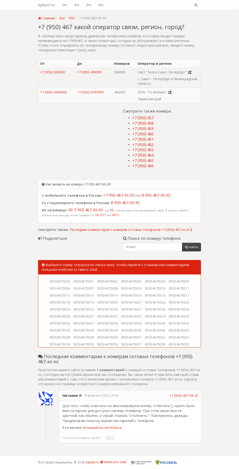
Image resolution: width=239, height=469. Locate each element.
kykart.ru (46, 4)
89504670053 (179, 337)
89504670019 (84, 302)
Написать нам (113, 462)
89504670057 (131, 344)
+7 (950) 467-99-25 (183, 395)
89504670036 (60, 323)
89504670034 (155, 316)
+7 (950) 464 (143, 155)
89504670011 (179, 288)
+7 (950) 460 (143, 134)
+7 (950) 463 (143, 149)
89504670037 (84, 323)
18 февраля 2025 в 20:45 (101, 395)
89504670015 (131, 295)
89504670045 (131, 330)
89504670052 (155, 337)
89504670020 (107, 302)
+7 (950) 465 (143, 160)
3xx (64, 5)
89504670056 (107, 344)
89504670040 (155, 323)
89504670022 (155, 302)
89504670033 (131, 316)
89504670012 (60, 295)
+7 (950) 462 (143, 144)
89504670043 (84, 330)
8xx (88, 5)
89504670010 (155, 288)
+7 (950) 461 (143, 139)
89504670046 (155, 330)
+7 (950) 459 (143, 128)
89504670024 (60, 309)
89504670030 (60, 316)
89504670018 (60, 302)
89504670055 (84, 344)
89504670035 (179, 316)
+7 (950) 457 (143, 117)
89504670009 (131, 288)
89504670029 (179, 309)
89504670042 (60, 330)
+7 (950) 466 (143, 165)
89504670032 (107, 316)
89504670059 (179, 344)
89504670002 (107, 281)
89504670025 (84, 309)
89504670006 (60, 288)
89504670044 (107, 330)
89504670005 (179, 281)
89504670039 (131, 323)
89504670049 (84, 337)
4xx (76, 5)
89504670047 (179, 330)
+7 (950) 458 (143, 123)
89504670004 (155, 281)
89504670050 (107, 337)
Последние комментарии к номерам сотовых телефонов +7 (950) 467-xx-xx (131, 229)
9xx (100, 5)
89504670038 (107, 323)
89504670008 (107, 288)
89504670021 (131, 302)
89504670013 (84, 295)
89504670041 (179, 323)
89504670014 (107, 295)
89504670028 (155, 309)
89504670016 (155, 295)
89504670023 (179, 302)
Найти (191, 247)
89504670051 (131, 337)
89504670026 (107, 309)
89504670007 (84, 288)
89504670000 (60, 281)
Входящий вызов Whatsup (102, 427)
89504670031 (84, 316)
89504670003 (131, 281)
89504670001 (84, 281)
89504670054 (60, 344)
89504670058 (155, 344)
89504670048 (60, 337)
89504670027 (131, 309)
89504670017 (179, 295)
